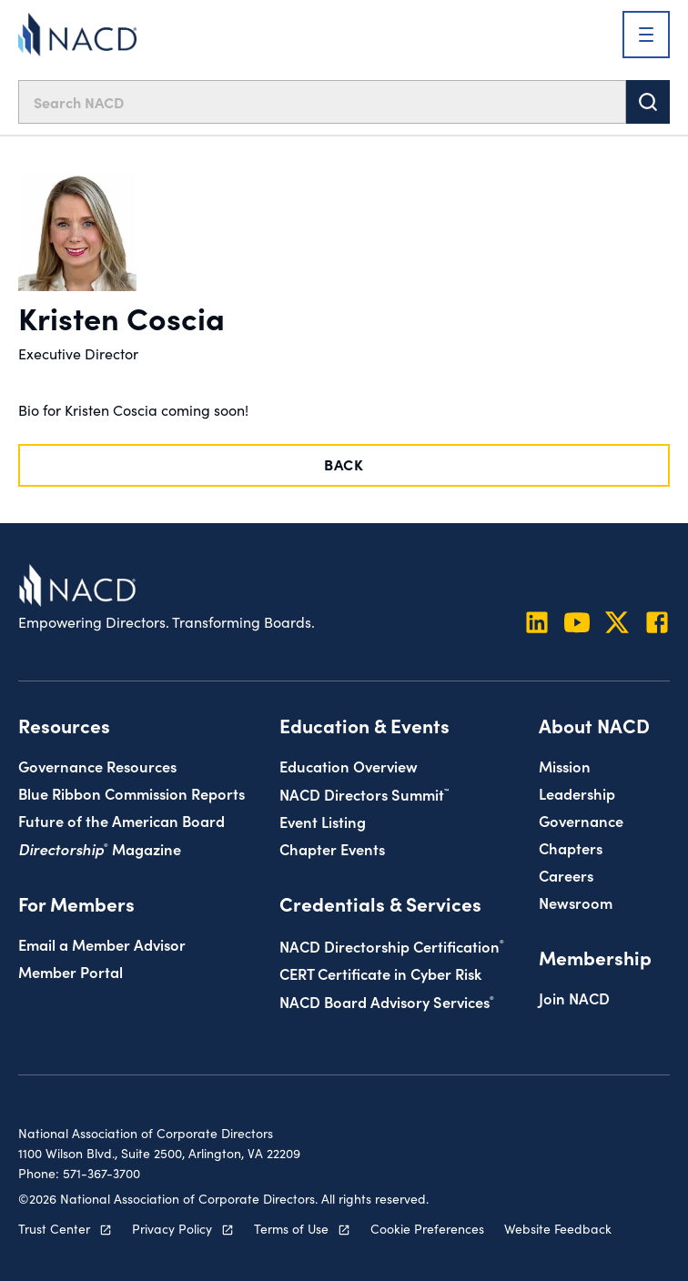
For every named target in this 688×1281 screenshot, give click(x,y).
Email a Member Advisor (102, 943)
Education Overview (348, 765)
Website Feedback (558, 1228)
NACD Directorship (391, 945)
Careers (566, 874)
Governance (581, 820)
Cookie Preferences (427, 1228)
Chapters (570, 847)
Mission (565, 765)
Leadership (577, 792)
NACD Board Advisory (386, 1001)
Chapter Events (332, 848)
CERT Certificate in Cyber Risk (380, 973)
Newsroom (575, 902)
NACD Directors (364, 793)
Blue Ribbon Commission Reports (131, 792)
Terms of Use (291, 1228)
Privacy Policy (172, 1228)
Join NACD (574, 997)
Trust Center (54, 1228)
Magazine (99, 848)
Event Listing (322, 821)
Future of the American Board (121, 820)
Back (344, 464)
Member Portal (70, 971)
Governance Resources (97, 765)
